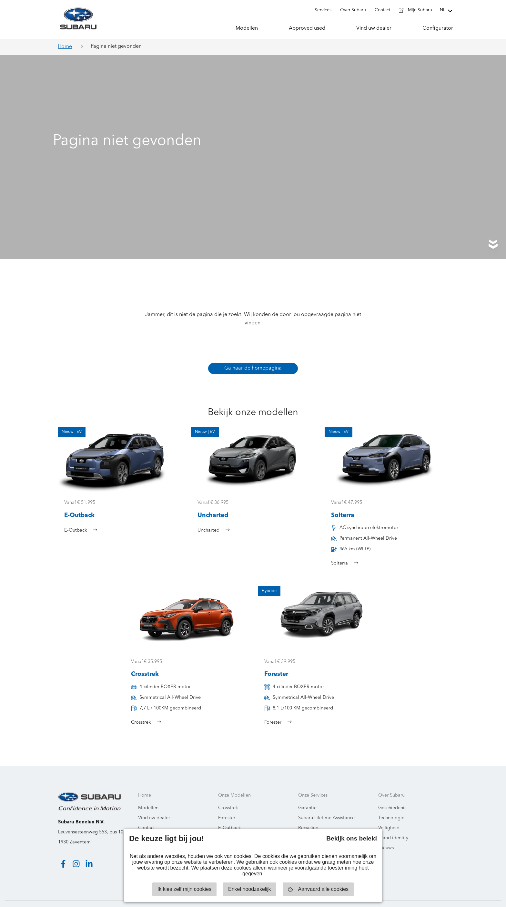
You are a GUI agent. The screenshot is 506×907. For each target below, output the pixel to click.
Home (65, 46)
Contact (146, 815)
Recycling (308, 815)
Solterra (226, 825)
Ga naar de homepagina (253, 355)
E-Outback (229, 815)
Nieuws (386, 835)
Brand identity (393, 825)
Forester (226, 805)
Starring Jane (480, 897)
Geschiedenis (392, 795)
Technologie (391, 805)
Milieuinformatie (155, 825)
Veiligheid (389, 815)
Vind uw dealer (154, 805)
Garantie (307, 795)
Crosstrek (228, 795)
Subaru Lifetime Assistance (326, 805)
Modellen (148, 795)
